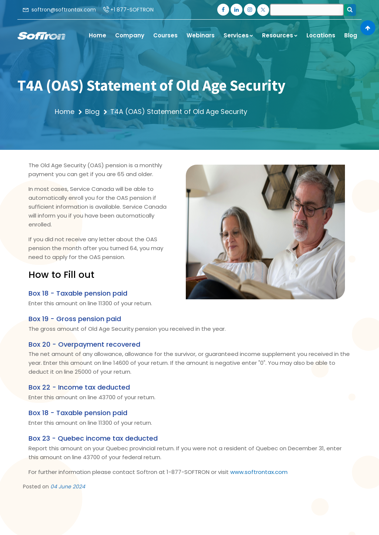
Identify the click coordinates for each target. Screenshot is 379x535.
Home (64, 111)
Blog (92, 111)
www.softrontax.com (259, 472)
